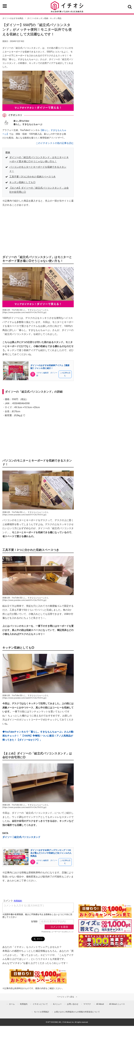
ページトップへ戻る (65, 997)
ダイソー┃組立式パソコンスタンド (21, 837)
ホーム (12, 1004)
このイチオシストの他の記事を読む (55, 143)
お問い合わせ (72, 1004)
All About (100, 1004)
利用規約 (24, 1004)
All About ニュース (117, 1004)
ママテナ (87, 1004)
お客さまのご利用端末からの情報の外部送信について (77, 1012)
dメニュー (57, 1004)
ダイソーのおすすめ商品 (12, 18)
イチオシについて (40, 1004)
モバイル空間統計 (41, 1012)
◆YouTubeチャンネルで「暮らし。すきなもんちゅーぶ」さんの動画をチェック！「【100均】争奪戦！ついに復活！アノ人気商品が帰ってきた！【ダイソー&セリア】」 (37, 735)
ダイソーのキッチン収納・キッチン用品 (44, 18)
